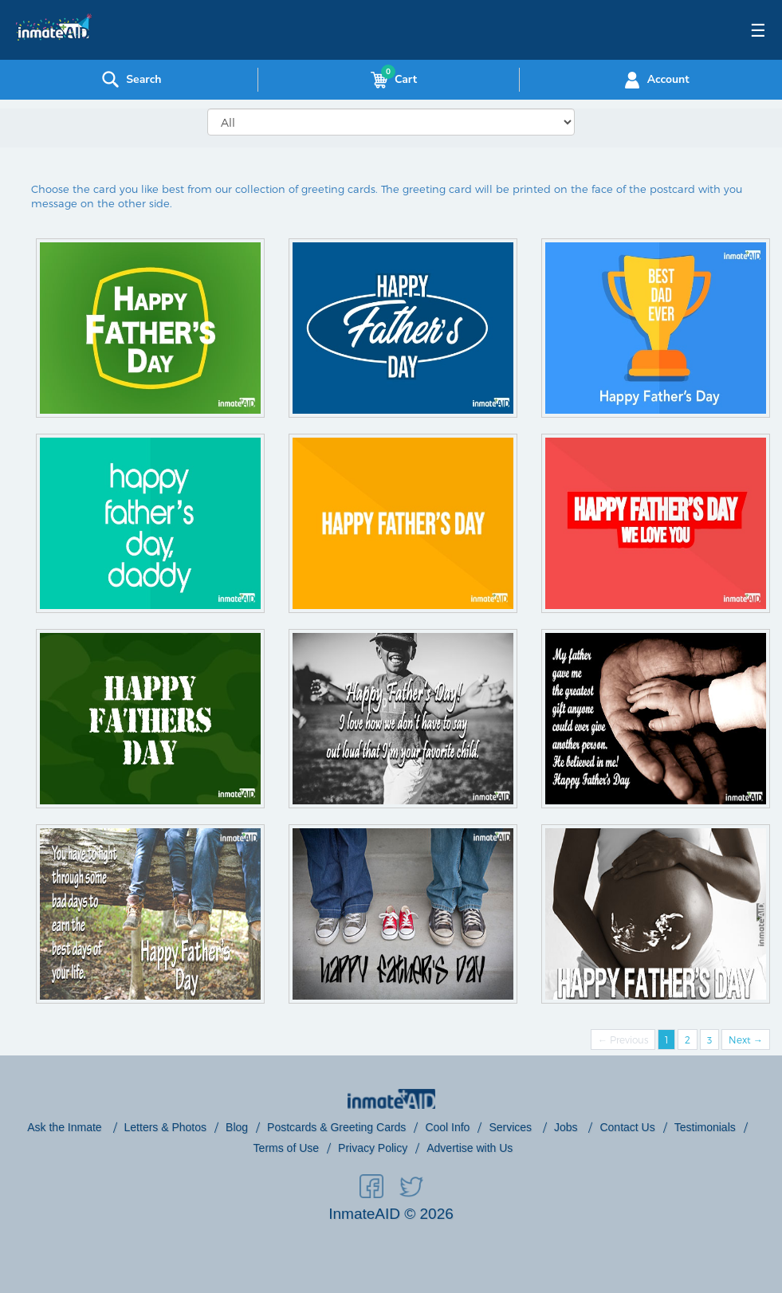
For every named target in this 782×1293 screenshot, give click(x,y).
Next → (746, 1039)
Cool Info (447, 1127)
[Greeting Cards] (391, 122)
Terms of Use (286, 1148)
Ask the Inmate (65, 1127)
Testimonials (705, 1127)
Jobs (567, 1127)
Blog (237, 1127)
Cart (390, 80)
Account (655, 80)
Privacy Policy (372, 1148)
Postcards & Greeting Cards (336, 1127)
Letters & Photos (165, 1127)
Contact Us (626, 1127)
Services (512, 1127)
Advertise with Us (469, 1148)
